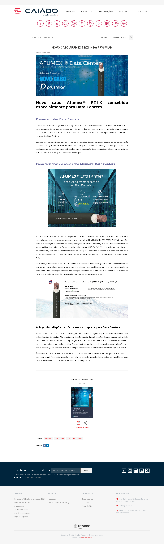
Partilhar (86, 427)
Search (131, 37)
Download (78, 427)
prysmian (48, 438)
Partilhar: (39, 445)
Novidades (52, 499)
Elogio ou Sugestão (21, 517)
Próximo (47, 37)
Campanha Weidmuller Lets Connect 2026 (29, 499)
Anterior (37, 37)
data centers (77, 438)
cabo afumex (59, 438)
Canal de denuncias (21, 509)
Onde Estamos (87, 499)
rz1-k (68, 438)
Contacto (85, 502)
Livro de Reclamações (22, 513)
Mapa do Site (87, 506)
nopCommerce (86, 538)
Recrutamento (19, 506)
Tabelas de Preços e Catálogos (59, 502)
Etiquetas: (39, 438)
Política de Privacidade (33, 478)
